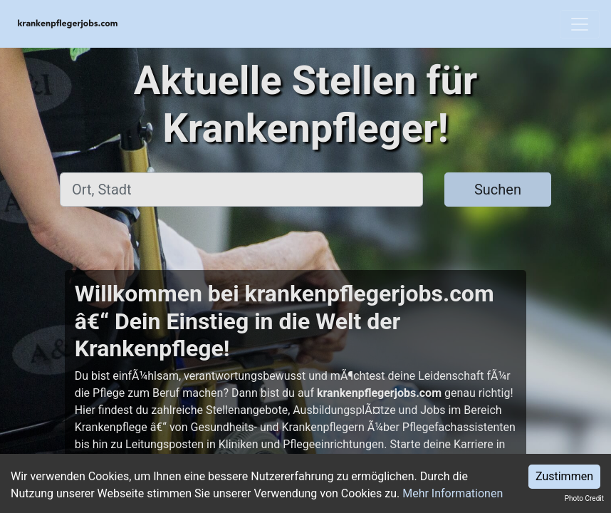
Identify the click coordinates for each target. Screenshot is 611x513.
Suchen (497, 189)
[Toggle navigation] (580, 24)
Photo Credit (584, 498)
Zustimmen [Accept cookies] (564, 476)
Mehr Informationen (452, 493)
